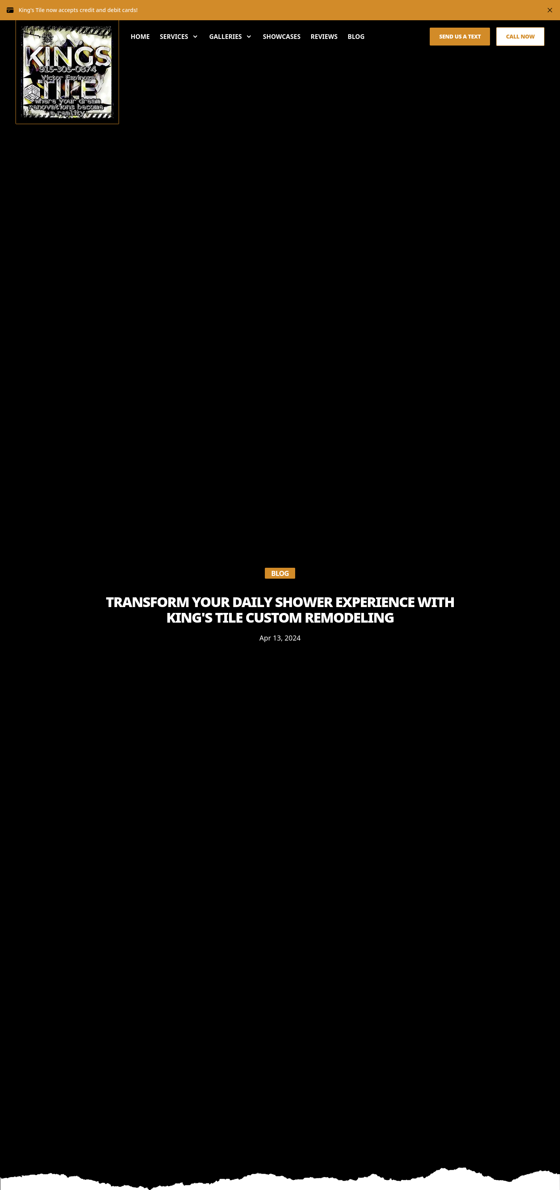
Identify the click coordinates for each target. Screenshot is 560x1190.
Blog (356, 36)
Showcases (282, 36)
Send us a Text (460, 36)
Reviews (324, 36)
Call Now (520, 36)
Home (140, 36)
